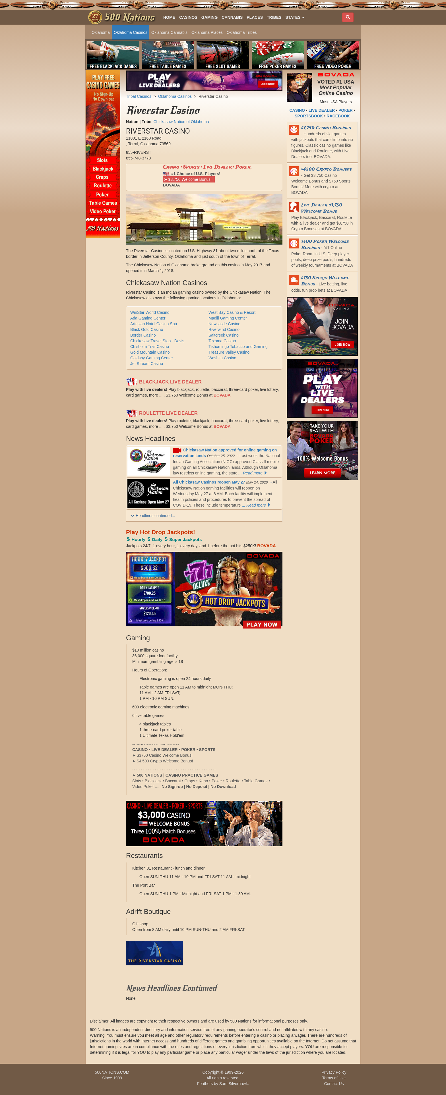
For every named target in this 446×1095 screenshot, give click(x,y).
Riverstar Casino (213, 96)
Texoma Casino (222, 341)
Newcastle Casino (224, 324)
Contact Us (334, 1083)
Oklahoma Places (207, 32)
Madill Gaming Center (227, 318)
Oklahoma (101, 32)
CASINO (297, 110)
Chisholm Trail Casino (149, 346)
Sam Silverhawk (233, 1083)
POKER (345, 110)
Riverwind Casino (223, 329)
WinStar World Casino (149, 312)
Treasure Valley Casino (228, 352)
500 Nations (129, 17)
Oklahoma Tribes (242, 32)
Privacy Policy (333, 1072)
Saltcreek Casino (223, 335)
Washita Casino (222, 358)
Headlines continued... (153, 515)
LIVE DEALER (322, 110)
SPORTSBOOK (309, 116)
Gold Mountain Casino (150, 352)
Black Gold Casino (146, 329)
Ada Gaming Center (148, 318)
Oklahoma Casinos (130, 32)
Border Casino (143, 335)
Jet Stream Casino (146, 363)
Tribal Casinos (138, 96)
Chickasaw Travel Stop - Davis (157, 341)
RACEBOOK (338, 116)
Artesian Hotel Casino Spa (153, 324)
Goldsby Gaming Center (151, 358)
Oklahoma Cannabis (169, 32)
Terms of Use (334, 1078)
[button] (294, 17)
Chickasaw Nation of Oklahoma (181, 121)
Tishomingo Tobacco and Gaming (238, 346)
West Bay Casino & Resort (231, 312)
